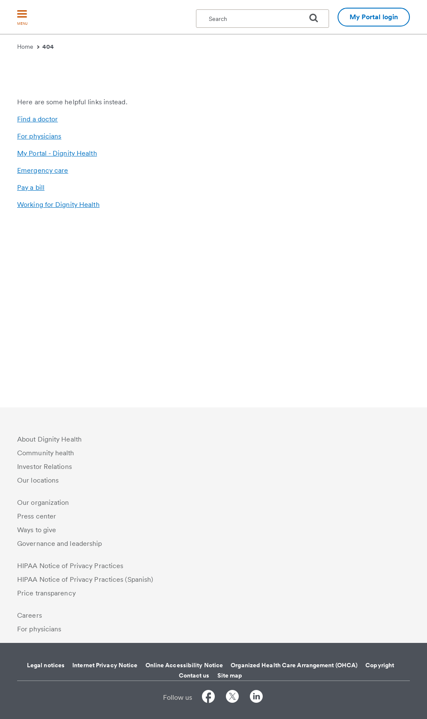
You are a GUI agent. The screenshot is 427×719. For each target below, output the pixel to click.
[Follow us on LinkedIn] (256, 698)
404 (48, 46)
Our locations (38, 480)
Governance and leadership (59, 543)
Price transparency (46, 593)
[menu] (22, 18)
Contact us (194, 675)
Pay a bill (30, 367)
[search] (317, 18)
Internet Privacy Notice (104, 665)
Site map (230, 675)
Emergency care (42, 350)
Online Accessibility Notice (184, 665)
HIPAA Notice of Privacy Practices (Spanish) (85, 579)
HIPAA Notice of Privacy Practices (70, 566)
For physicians (39, 316)
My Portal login (374, 17)
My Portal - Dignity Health (57, 333)
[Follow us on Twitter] (232, 698)
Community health (45, 453)
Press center (36, 516)
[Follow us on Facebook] (208, 698)
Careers (29, 615)
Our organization (43, 502)
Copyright (379, 665)
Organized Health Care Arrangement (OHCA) (294, 665)
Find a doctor (37, 299)
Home (28, 46)
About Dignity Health (49, 439)
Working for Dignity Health (58, 384)
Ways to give (36, 530)
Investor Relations (44, 467)
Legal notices (46, 665)
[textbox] (262, 18)
